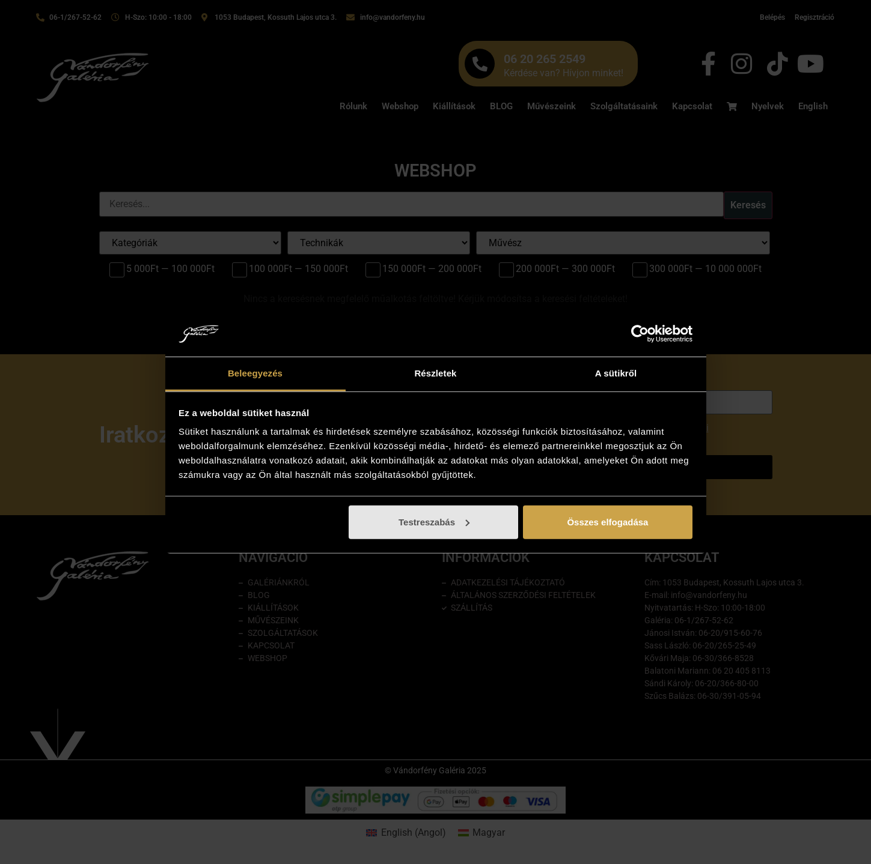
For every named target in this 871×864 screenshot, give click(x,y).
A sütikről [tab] (616, 373)
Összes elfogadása (607, 522)
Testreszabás (434, 522)
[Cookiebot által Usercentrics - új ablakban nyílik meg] (639, 334)
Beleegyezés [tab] (255, 373)
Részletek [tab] (435, 373)
